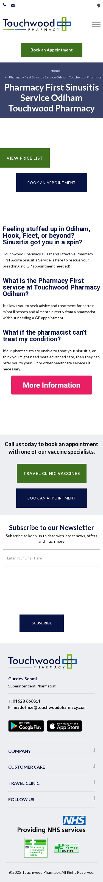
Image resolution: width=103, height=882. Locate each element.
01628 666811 (27, 700)
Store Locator (98, 6)
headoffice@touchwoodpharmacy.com (49, 707)
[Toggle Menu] (97, 24)
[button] (51, 750)
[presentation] (44, 588)
